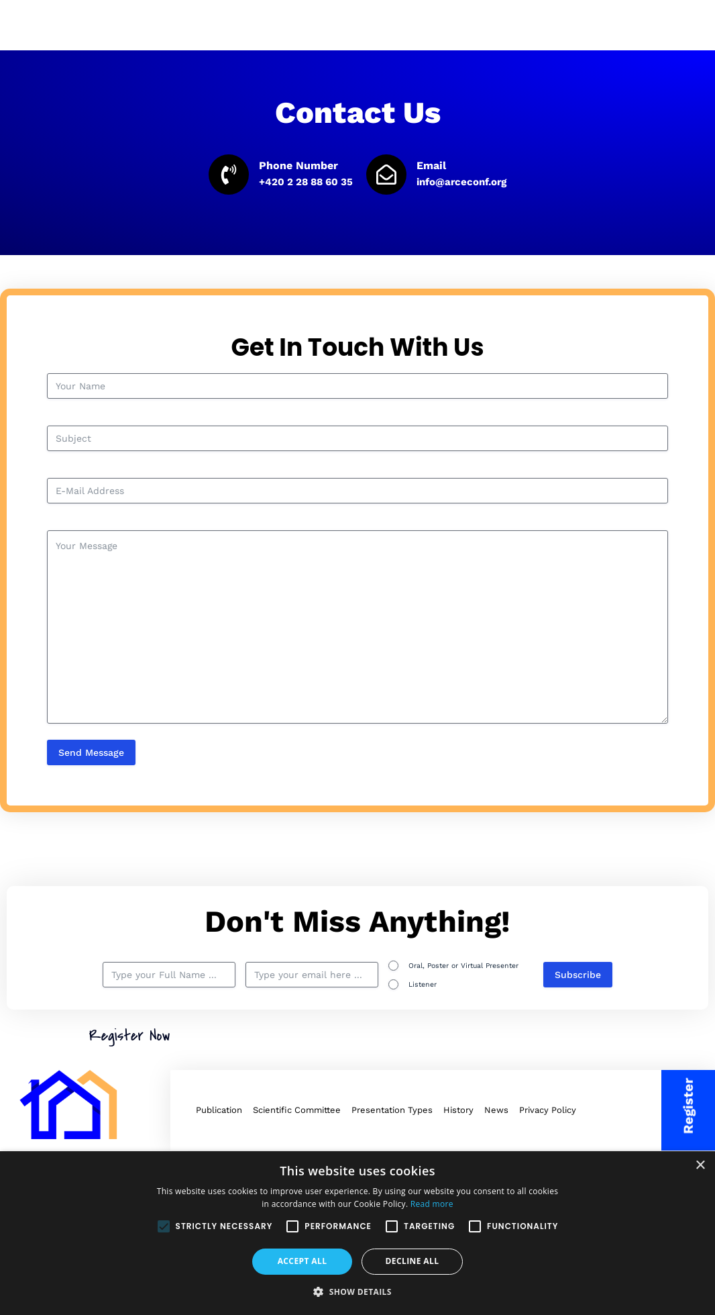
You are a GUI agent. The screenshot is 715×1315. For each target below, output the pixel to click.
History (458, 1110)
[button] (357, 1292)
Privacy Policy (547, 1110)
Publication (219, 1110)
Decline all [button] (412, 1261)
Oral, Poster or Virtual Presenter (463, 965)
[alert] (357, 1233)
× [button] (700, 1166)
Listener (422, 984)
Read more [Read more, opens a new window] (431, 1204)
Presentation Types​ (392, 1110)
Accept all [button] (302, 1261)
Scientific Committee (297, 1110)
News (496, 1110)
